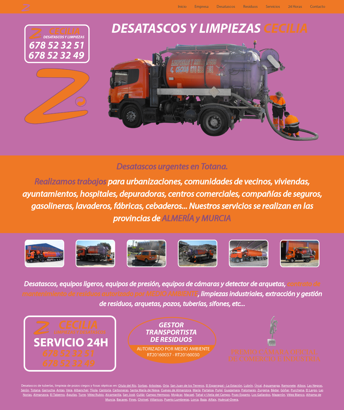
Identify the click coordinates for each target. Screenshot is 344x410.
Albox (301, 385)
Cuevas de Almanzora (176, 390)
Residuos (250, 7)
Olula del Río (127, 385)
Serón (25, 390)
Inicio (182, 7)
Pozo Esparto (241, 395)
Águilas (71, 395)
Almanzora (40, 395)
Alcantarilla (113, 395)
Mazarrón (278, 395)
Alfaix (212, 399)
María (196, 390)
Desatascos (226, 7)
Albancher (81, 390)
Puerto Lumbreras (176, 399)
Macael (189, 395)
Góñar (285, 390)
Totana (35, 390)
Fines (132, 399)
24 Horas (295, 7)
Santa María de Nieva (144, 390)
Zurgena (263, 390)
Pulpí (219, 390)
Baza (203, 399)
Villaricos (156, 399)
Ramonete (288, 385)
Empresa (202, 7)
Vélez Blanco (295, 395)
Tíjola (94, 390)
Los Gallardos (261, 395)
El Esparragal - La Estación (224, 385)
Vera (69, 390)
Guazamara (232, 390)
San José (129, 395)
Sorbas (142, 385)
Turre (82, 395)
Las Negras (314, 385)
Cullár (141, 395)
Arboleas (155, 385)
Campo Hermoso (158, 395)
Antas (60, 390)
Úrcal (258, 385)
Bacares (122, 399)
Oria (166, 385)
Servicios (273, 7)
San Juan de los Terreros (187, 385)
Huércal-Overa (228, 399)
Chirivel (143, 399)
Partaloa (208, 390)
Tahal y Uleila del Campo (213, 395)
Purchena (297, 390)
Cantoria (105, 390)
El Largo (311, 390)
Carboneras (120, 390)
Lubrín (248, 385)
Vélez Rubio (95, 395)
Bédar (275, 390)
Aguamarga (271, 385)
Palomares (248, 390)
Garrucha (48, 390)
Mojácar (176, 395)
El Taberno (57, 395)
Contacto (317, 7)
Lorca (195, 399)
